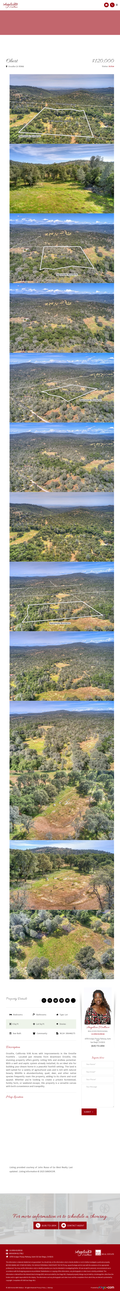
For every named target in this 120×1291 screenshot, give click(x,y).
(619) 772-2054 (97, 1046)
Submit (88, 1111)
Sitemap (51, 1288)
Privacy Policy (41, 1288)
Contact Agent (75, 1225)
